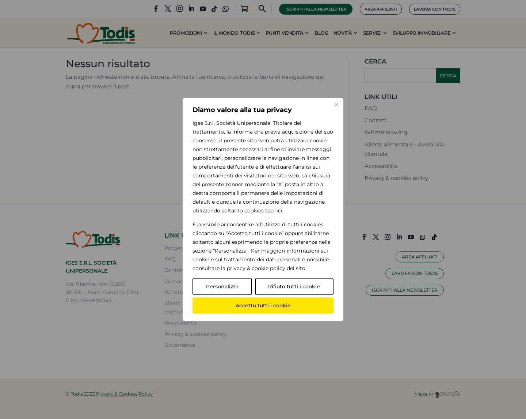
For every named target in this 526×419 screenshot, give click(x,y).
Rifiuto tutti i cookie (294, 286)
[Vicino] (336, 105)
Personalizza (222, 286)
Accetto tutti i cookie (263, 305)
